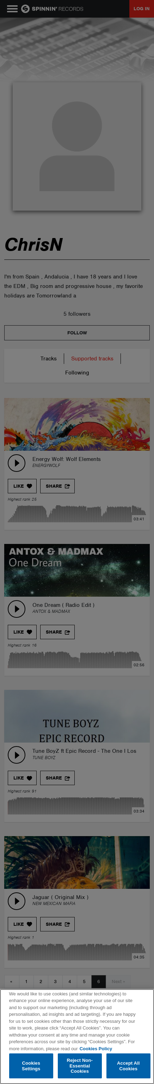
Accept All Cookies (128, 1065)
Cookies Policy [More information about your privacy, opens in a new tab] (96, 1048)
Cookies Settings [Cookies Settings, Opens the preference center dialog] (31, 1065)
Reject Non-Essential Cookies (80, 1066)
